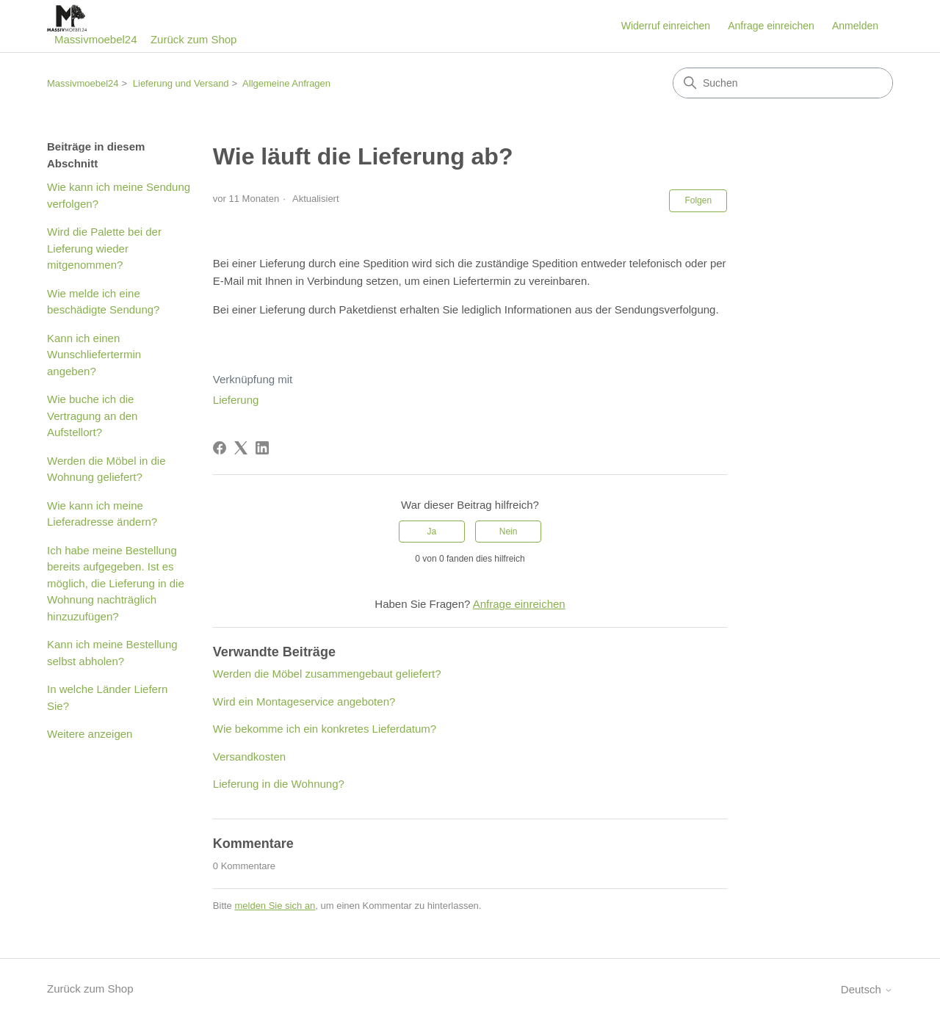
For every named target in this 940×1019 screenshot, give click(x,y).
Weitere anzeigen (89, 734)
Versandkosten (249, 756)
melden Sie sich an (274, 905)
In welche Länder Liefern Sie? (107, 697)
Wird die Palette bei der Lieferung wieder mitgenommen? (104, 248)
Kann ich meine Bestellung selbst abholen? (112, 652)
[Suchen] (782, 83)
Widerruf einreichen (665, 26)
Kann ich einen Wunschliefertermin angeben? (94, 354)
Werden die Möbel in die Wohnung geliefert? (106, 469)
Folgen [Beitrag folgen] (698, 200)
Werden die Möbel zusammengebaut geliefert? (327, 673)
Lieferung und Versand (181, 83)
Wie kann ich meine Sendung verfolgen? (118, 195)
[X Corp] (240, 447)
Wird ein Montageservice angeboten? (304, 701)
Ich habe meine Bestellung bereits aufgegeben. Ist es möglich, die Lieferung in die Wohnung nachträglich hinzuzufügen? (115, 583)
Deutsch (867, 989)
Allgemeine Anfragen (286, 83)
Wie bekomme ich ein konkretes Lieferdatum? (324, 728)
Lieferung (236, 400)
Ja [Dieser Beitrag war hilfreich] (432, 531)
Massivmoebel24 (83, 83)
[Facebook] (219, 447)
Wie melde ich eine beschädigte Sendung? (103, 301)
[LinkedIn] (262, 447)
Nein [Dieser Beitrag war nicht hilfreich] (508, 531)
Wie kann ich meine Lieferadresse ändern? (102, 514)
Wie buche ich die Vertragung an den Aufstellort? (92, 415)
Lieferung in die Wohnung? (278, 783)
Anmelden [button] (855, 26)
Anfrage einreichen (771, 26)
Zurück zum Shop (194, 39)
